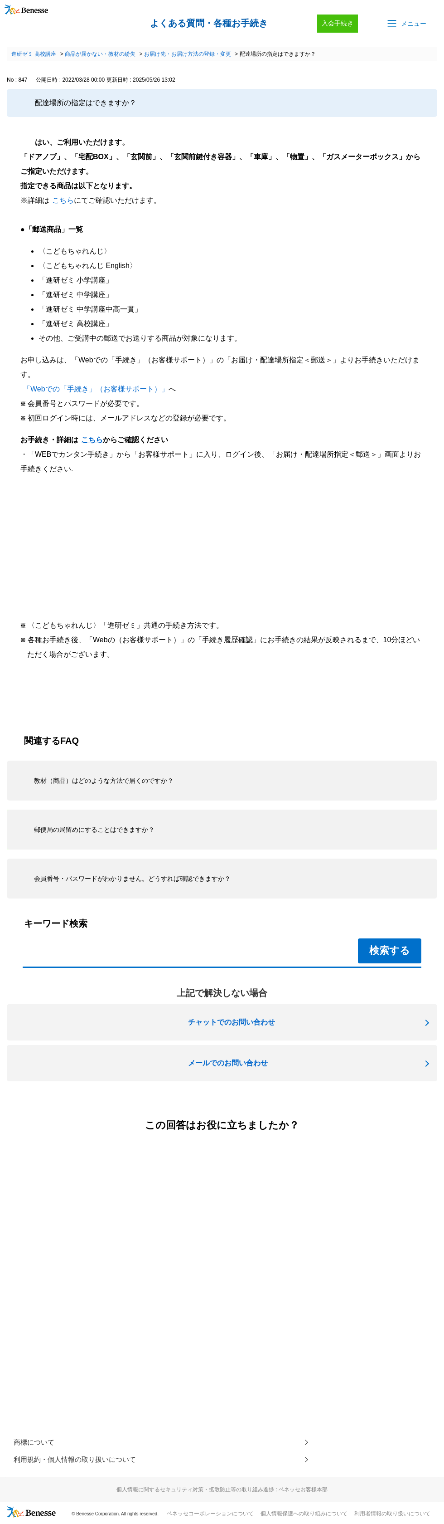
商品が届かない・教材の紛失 (100, 54)
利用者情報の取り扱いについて (392, 1515)
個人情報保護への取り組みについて (304, 1515)
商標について (35, 1442)
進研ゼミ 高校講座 (33, 54)
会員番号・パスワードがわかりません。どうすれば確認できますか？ (132, 878)
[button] (406, 24)
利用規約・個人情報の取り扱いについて (79, 1461)
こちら (63, 200)
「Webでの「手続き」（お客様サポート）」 (96, 389)
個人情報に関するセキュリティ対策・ (222, 1491)
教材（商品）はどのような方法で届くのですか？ (104, 780)
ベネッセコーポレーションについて (210, 1515)
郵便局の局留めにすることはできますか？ (94, 829)
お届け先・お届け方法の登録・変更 (187, 54)
